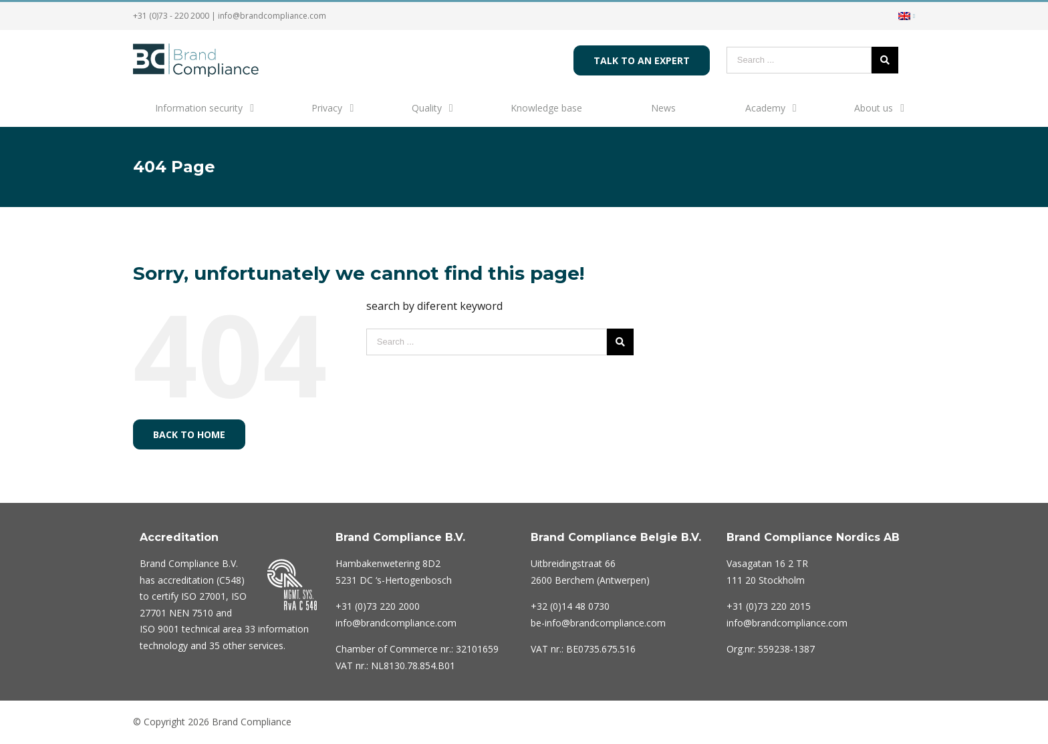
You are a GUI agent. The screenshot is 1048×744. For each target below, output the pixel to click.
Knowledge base (546, 108)
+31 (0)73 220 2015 (769, 606)
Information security (199, 108)
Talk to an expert (642, 60)
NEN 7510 (191, 612)
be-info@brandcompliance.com (598, 622)
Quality (427, 108)
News (663, 108)
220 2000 (378, 606)
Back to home (189, 434)
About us (873, 108)
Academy (765, 108)
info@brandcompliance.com (272, 15)
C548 (230, 580)
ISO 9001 (159, 628)
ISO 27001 (203, 596)
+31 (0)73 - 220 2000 (171, 15)
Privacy (326, 108)
